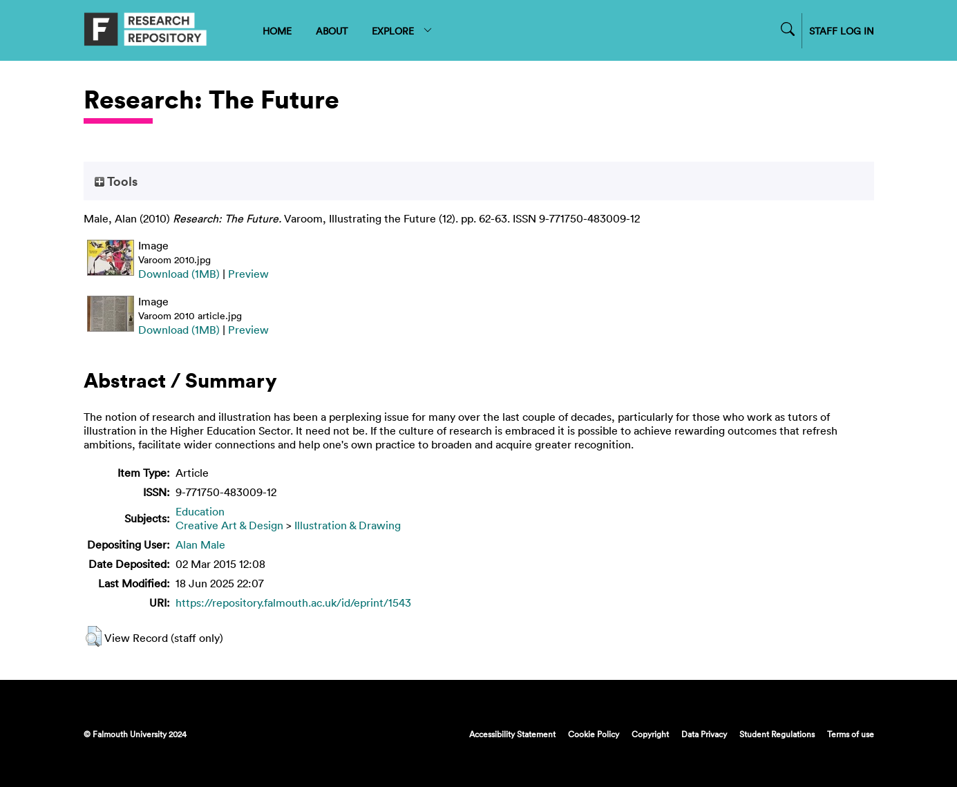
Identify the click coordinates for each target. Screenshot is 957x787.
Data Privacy (704, 734)
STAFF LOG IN (841, 30)
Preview (248, 274)
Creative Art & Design (229, 525)
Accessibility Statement (512, 734)
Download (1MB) (179, 274)
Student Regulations (777, 734)
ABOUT (332, 30)
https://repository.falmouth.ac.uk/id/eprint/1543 (293, 602)
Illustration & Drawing (347, 525)
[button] (94, 636)
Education (200, 511)
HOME (277, 30)
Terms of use (850, 734)
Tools (116, 181)
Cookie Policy (593, 734)
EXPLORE (402, 30)
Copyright (650, 734)
